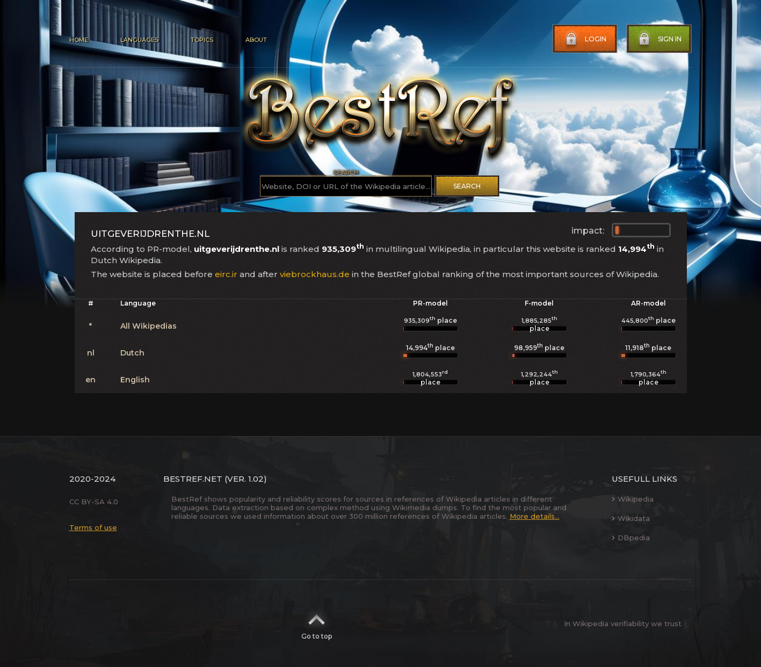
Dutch (132, 353)
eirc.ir (226, 274)
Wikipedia (633, 499)
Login (584, 39)
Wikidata (631, 518)
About (256, 40)
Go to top (316, 623)
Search (467, 186)
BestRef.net (192, 479)
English (135, 380)
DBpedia (631, 537)
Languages (139, 40)
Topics (202, 40)
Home (78, 40)
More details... (535, 516)
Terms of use (93, 527)
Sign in (659, 39)
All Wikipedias (148, 326)
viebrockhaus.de (315, 274)
